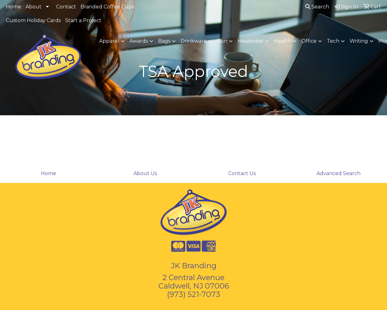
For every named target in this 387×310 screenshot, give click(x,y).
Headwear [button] (251, 41)
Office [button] (309, 41)
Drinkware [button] (194, 41)
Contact (66, 7)
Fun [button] (222, 41)
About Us (145, 173)
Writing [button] (359, 41)
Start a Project (83, 20)
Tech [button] (333, 41)
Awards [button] (138, 41)
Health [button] (282, 41)
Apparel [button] (109, 41)
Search (317, 7)
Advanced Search (338, 173)
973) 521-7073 (194, 294)
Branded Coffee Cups (107, 7)
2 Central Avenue (193, 277)
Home (13, 7)
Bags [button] (164, 41)
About (33, 7)
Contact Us (242, 173)
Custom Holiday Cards (33, 20)
